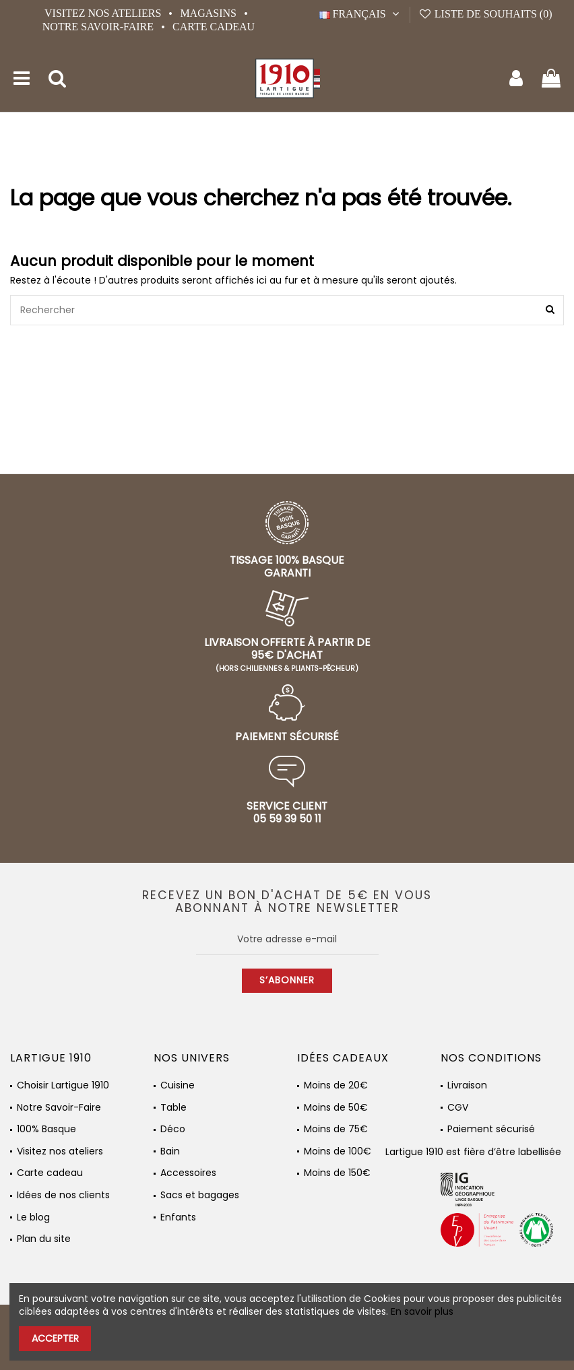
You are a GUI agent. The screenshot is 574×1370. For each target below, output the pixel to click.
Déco (172, 1129)
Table (173, 1107)
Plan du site (44, 1239)
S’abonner (287, 980)
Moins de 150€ (337, 1173)
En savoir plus (422, 1311)
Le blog (33, 1217)
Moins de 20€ (336, 1085)
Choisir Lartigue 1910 (63, 1085)
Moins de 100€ (337, 1151)
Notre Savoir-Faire (99, 26)
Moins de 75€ (336, 1129)
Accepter (55, 1338)
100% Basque (46, 1129)
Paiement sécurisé (491, 1129)
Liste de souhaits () (485, 14)
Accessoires (188, 1173)
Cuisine (177, 1085)
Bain (170, 1151)
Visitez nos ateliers (104, 13)
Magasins (209, 13)
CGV (457, 1107)
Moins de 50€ (336, 1107)
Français (361, 14)
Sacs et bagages (199, 1195)
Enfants (178, 1217)
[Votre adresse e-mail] (287, 939)
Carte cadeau (213, 26)
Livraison (467, 1085)
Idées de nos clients (63, 1195)
